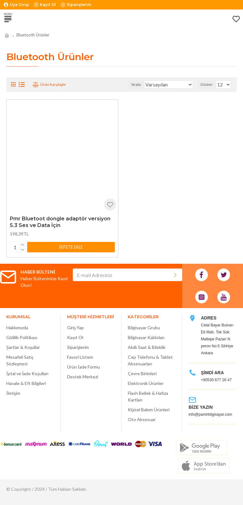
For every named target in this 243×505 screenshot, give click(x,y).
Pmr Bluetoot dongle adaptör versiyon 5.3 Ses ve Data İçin (60, 222)
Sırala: (136, 84)
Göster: (206, 84)
